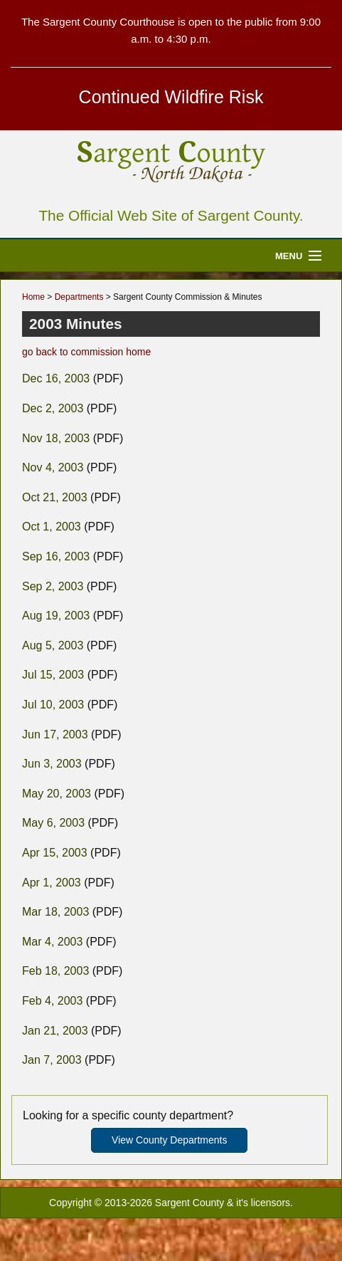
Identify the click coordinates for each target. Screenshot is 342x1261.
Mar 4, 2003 (52, 942)
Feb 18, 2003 (55, 971)
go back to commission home (86, 351)
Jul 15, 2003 (53, 675)
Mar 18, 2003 (55, 912)
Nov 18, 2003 (56, 438)
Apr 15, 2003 (54, 853)
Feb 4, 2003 (52, 1001)
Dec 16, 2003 (56, 378)
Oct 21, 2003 (54, 497)
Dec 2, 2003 (52, 408)
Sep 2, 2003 (52, 586)
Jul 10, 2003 (53, 704)
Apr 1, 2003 (51, 883)
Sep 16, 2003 (56, 556)
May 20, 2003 (56, 794)
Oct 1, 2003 (51, 526)
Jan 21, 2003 (55, 1031)
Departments (79, 297)
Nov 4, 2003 (52, 467)
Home (33, 297)
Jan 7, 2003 (52, 1060)
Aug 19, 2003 (56, 615)
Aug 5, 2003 (52, 645)
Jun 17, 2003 (55, 734)
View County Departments (169, 1140)
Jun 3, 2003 (52, 764)
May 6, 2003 (53, 823)
